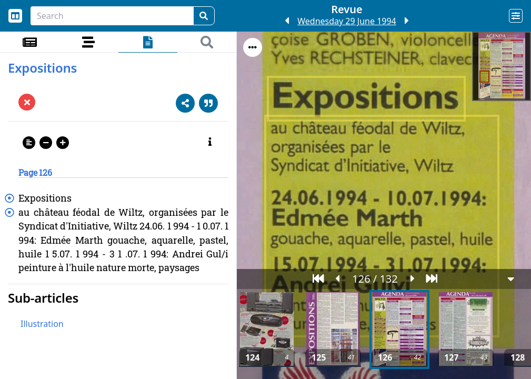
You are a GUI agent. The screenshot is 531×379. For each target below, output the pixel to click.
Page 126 (35, 172)
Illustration (42, 324)
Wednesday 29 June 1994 (346, 21)
